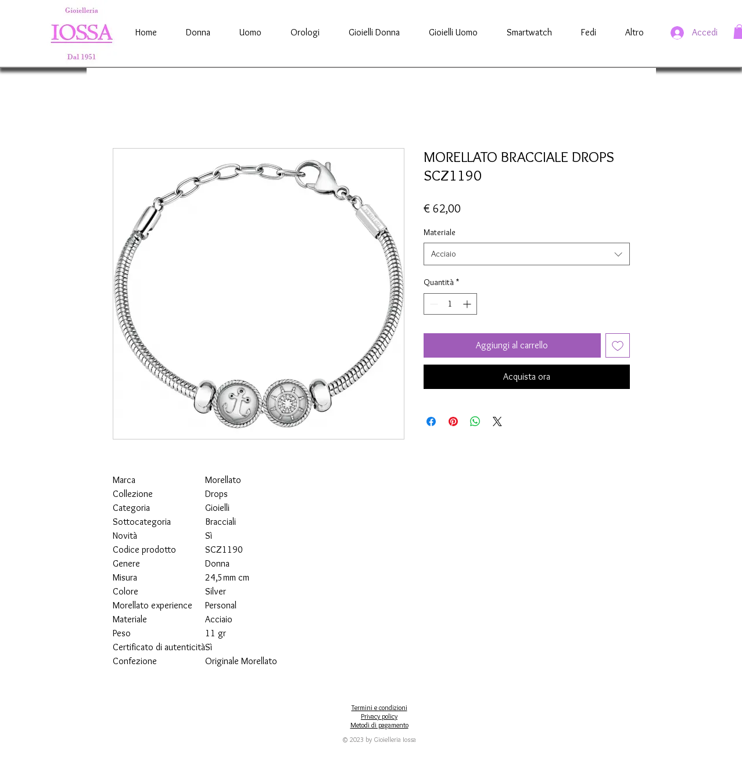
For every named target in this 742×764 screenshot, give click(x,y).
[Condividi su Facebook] (431, 421)
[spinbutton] (450, 304)
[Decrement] (432, 304)
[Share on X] (497, 421)
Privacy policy (379, 716)
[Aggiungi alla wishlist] (617, 345)
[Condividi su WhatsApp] (475, 421)
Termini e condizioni (379, 707)
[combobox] (527, 254)
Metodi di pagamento (379, 724)
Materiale (440, 232)
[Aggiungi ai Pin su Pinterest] (453, 421)
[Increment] (468, 304)
